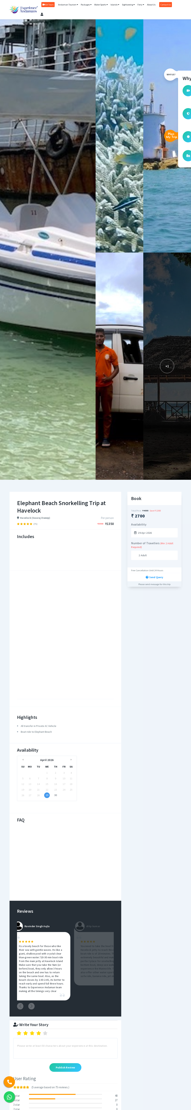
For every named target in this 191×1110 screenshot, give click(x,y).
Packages (85, 5)
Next (32, 1006)
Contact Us (164, 5)
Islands (113, 5)
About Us (150, 5)
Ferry (139, 5)
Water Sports (100, 5)
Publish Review (65, 1067)
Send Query (154, 577)
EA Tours (46, 5)
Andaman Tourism (67, 5)
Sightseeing (127, 5)
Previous (21, 1006)
